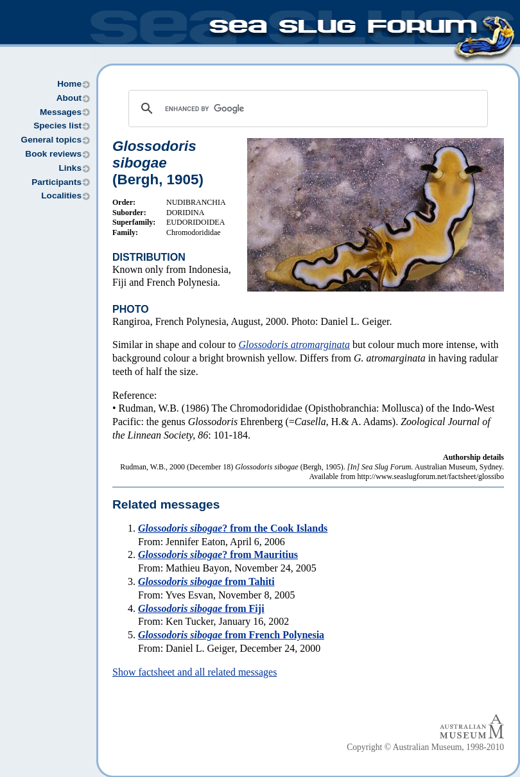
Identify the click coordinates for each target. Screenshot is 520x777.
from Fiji (201, 608)
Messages (61, 112)
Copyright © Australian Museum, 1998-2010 (425, 747)
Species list (57, 125)
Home (69, 84)
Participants (56, 182)
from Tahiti (206, 581)
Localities (61, 195)
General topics (51, 139)
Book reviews (53, 154)
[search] (306, 108)
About (69, 98)
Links (70, 168)
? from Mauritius (218, 554)
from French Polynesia (231, 634)
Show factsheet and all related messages (194, 672)
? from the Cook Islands (232, 528)
